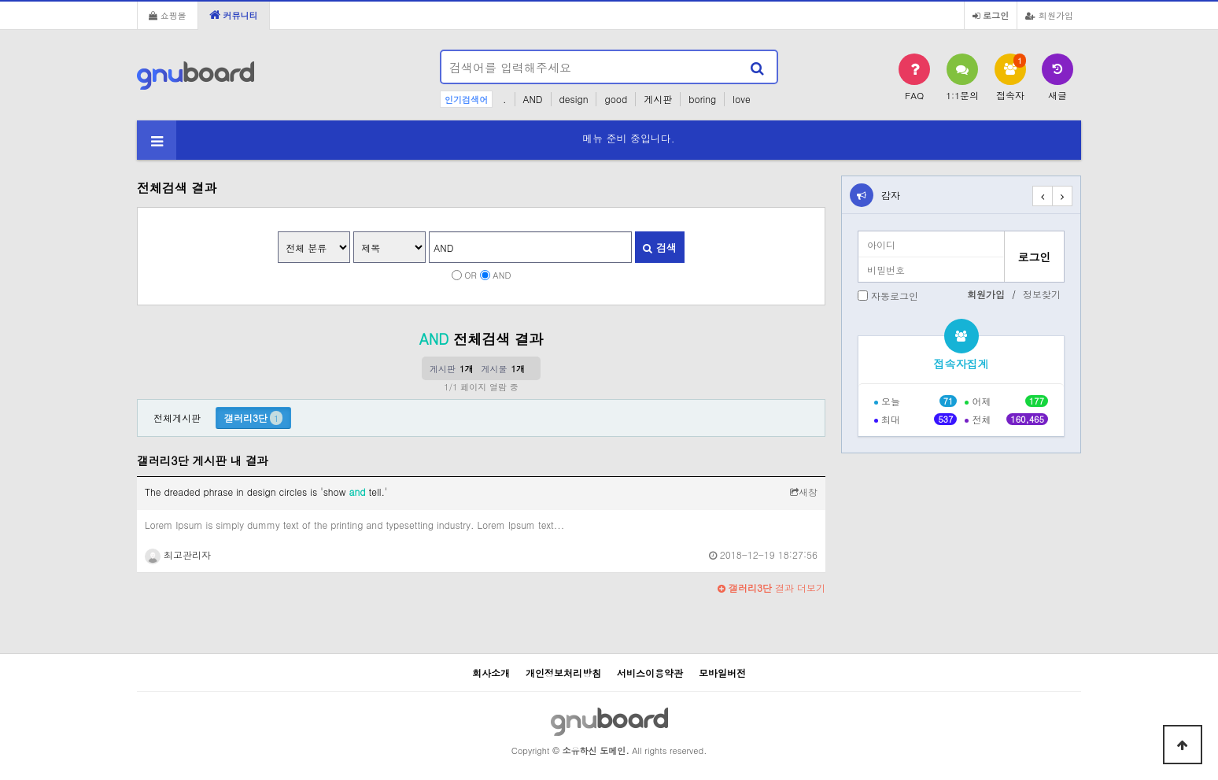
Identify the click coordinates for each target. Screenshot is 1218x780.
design (574, 98)
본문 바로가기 (0, 0)
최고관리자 (178, 554)
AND (533, 98)
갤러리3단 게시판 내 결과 (202, 460)
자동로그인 (894, 295)
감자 (890, 194)
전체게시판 (177, 417)
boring (702, 98)
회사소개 (491, 672)
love (741, 98)
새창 (804, 491)
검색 (659, 247)
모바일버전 (722, 672)
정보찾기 (1042, 294)
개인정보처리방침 (563, 672)
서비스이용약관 (650, 672)
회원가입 (1049, 15)
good (615, 98)
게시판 (658, 98)
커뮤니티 (233, 15)
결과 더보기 (771, 587)
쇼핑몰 (167, 15)
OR (470, 274)
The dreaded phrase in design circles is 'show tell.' (266, 491)
